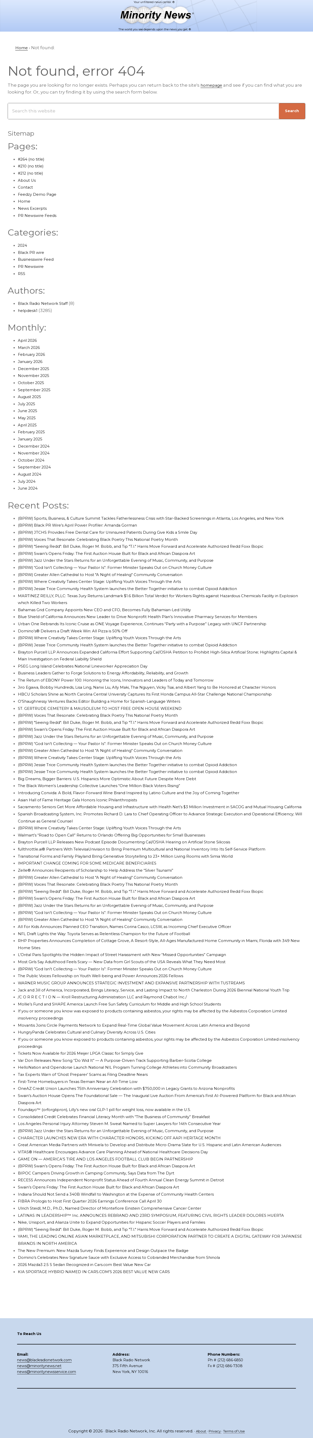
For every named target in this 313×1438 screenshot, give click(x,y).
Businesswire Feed (39, 259)
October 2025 (33, 382)
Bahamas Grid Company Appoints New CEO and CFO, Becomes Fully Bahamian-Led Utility (118, 616)
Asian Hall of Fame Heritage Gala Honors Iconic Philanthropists (87, 820)
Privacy (214, 1431)
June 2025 (29, 410)
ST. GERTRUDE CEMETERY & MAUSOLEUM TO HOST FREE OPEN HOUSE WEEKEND (109, 729)
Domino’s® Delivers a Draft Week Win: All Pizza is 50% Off (80, 637)
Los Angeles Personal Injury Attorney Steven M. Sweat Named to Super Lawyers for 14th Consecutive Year (134, 1165)
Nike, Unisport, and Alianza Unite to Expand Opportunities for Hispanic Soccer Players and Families (126, 1278)
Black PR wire (33, 252)
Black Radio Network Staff (46, 303)
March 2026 (31, 347)
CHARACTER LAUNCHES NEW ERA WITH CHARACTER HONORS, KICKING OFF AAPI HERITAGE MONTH (130, 1179)
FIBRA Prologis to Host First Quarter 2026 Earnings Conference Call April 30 (100, 1250)
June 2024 (29, 488)
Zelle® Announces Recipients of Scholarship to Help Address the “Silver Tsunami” (108, 905)
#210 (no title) (32, 165)
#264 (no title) (33, 159)
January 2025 (32, 438)
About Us (28, 180)
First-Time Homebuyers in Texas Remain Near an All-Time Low (87, 1123)
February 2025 (33, 431)
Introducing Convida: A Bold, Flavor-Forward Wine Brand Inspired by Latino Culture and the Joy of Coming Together (146, 813)
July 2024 (28, 481)
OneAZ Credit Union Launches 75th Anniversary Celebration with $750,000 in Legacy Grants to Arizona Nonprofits (142, 1130)
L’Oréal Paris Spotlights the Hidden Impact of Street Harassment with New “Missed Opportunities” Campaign (138, 989)
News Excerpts (34, 208)
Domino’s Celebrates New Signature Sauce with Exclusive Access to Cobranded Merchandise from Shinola (135, 1313)
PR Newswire (32, 266)
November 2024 (36, 452)
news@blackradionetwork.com (44, 1388)
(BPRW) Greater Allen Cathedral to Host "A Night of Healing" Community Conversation (112, 581)
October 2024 (33, 460)
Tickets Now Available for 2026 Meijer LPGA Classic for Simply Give (90, 1095)
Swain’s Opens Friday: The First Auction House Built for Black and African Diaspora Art (112, 1236)
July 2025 (28, 403)
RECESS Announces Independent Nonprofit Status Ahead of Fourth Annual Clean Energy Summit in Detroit (137, 1229)
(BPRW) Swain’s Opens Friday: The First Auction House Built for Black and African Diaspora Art (121, 560)
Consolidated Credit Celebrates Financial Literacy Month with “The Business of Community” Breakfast (130, 1158)
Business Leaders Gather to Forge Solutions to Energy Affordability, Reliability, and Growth (117, 680)
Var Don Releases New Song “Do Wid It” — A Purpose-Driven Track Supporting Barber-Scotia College (128, 1102)
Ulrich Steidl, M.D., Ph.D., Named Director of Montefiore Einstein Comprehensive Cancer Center (122, 1257)
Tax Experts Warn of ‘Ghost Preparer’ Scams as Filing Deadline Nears (93, 1116)
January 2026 (32, 361)
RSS (22, 273)
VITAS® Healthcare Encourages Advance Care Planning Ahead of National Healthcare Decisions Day (128, 1201)
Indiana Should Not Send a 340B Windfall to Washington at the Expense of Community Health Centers (131, 1243)
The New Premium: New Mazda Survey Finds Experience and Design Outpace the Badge (116, 1306)
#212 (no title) (32, 173)
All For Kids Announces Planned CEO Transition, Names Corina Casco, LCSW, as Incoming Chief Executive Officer (142, 961)
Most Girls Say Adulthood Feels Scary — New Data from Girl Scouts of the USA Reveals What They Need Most (137, 996)
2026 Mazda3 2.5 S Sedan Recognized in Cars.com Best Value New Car (94, 1320)
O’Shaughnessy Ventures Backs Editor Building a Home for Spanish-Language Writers (113, 722)
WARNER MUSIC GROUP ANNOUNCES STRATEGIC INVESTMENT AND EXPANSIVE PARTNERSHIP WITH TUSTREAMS (144, 1018)
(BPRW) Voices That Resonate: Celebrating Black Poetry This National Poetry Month (110, 546)
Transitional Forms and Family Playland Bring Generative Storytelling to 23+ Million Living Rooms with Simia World (143, 891)
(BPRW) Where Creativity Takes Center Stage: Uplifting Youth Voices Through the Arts (112, 588)
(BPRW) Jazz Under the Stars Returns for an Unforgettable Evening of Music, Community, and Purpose (131, 567)
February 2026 (34, 354)
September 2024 (36, 466)
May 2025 (28, 417)
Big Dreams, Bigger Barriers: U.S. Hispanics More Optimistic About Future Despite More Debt (120, 799)
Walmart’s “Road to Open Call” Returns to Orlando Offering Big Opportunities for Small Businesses (126, 863)
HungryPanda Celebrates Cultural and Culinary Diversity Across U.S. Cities (98, 1074)
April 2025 (29, 424)
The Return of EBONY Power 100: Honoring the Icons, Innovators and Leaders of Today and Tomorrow (130, 687)
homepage (213, 85)
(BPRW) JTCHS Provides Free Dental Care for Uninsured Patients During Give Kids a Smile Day (121, 539)
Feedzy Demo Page (39, 194)
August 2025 (32, 396)
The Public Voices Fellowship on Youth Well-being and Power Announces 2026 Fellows (114, 1010)
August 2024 (32, 474)
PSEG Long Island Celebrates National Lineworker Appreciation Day (92, 672)
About (198, 1431)
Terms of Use (236, 1431)
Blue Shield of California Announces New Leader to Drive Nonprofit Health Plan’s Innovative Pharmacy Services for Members (155, 623)
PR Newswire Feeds (40, 215)
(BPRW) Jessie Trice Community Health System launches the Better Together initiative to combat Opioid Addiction (145, 595)
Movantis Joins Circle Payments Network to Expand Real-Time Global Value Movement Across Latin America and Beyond (151, 1067)
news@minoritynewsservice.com (46, 1399)
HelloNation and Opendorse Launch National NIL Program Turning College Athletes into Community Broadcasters (145, 1109)
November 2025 (35, 375)
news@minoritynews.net (39, 1394)
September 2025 (36, 389)
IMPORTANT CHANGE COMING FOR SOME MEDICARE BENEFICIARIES (93, 898)
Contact (26, 187)
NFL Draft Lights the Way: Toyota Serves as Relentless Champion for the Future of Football (117, 968)
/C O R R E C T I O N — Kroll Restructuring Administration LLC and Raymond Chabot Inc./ (114, 1039)
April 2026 (29, 340)
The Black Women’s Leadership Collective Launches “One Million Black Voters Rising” (112, 806)
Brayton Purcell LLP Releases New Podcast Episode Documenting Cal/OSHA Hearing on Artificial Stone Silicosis (140, 870)
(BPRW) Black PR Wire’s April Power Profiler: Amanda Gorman (86, 532)
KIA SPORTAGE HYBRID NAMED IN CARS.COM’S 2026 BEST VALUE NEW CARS (102, 1327)
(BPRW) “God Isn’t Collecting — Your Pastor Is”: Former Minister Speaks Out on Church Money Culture (130, 574)
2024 (23, 245)
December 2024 (36, 446)
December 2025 (36, 368)
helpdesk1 (29, 310)
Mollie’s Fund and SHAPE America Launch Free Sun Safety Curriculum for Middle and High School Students (136, 1046)
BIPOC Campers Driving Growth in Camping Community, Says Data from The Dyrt (108, 1222)
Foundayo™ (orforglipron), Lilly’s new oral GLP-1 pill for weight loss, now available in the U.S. (118, 1151)
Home (25, 201)
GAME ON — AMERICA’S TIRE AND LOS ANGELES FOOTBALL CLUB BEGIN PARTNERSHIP (114, 1208)
